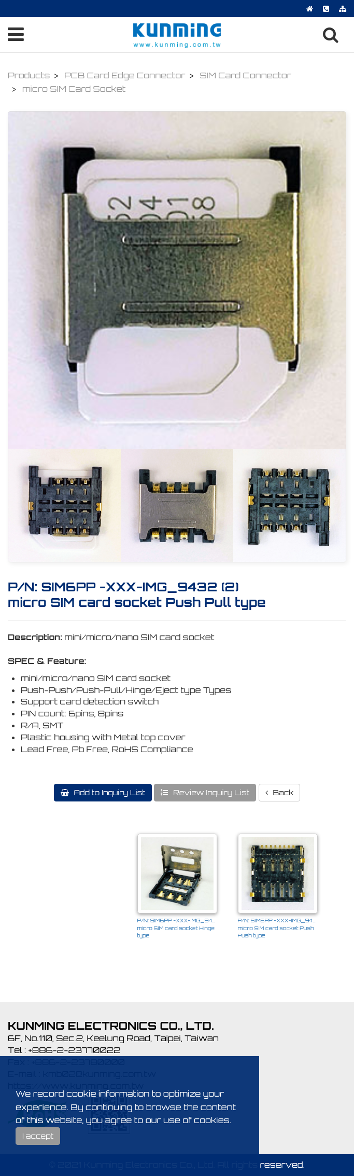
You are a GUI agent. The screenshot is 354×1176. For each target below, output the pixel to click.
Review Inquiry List (210, 792)
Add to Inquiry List (108, 792)
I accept (37, 1135)
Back (282, 792)
